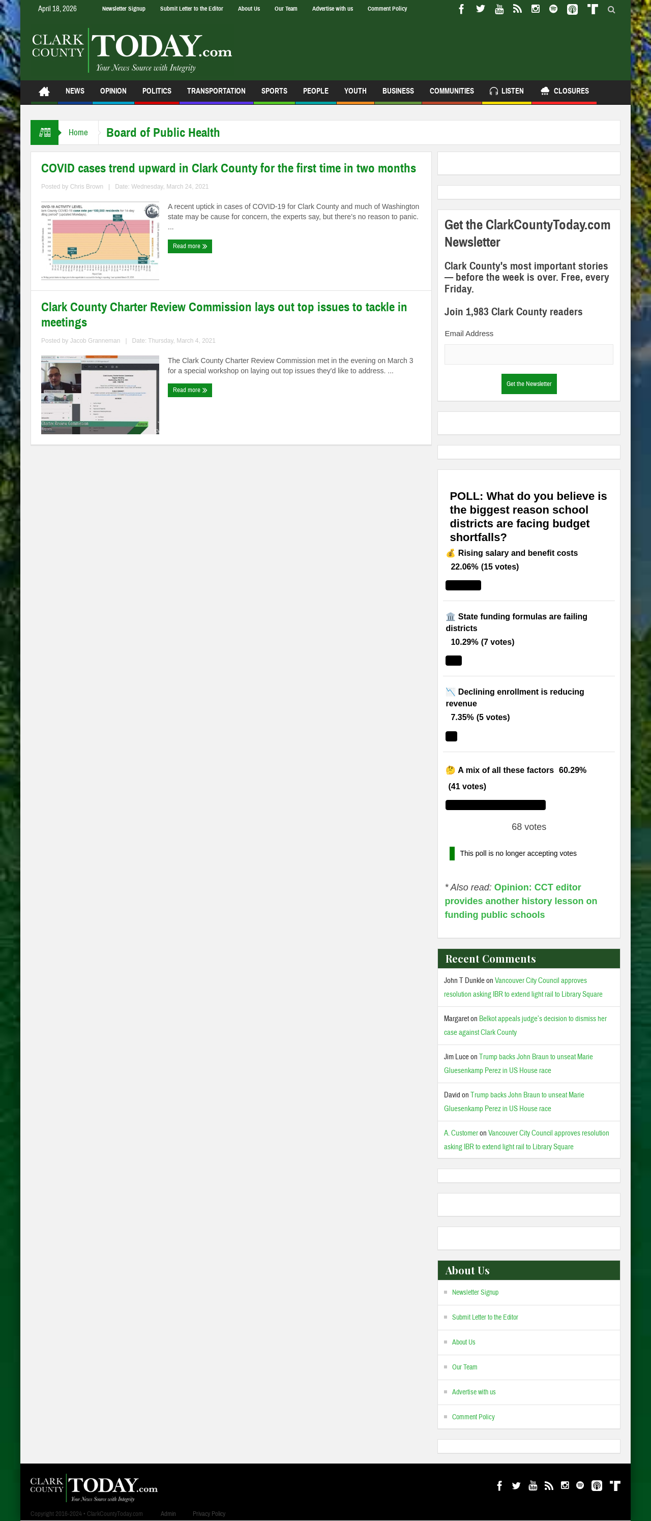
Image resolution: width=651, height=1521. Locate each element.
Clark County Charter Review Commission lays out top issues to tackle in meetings (224, 315)
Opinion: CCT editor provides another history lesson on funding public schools (521, 901)
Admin (168, 1514)
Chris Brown (86, 186)
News (75, 95)
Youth (355, 95)
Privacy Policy (209, 1514)
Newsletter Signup (123, 8)
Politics (157, 95)
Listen (506, 92)
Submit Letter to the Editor (191, 8)
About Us (249, 8)
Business (398, 95)
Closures (564, 92)
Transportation (216, 95)
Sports (274, 95)
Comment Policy (387, 8)
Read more (190, 246)
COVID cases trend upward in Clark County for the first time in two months (228, 168)
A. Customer (461, 1133)
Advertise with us (332, 8)
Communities (452, 95)
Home (78, 132)
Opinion (113, 95)
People (315, 95)
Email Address (469, 333)
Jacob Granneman (95, 340)
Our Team (286, 8)
